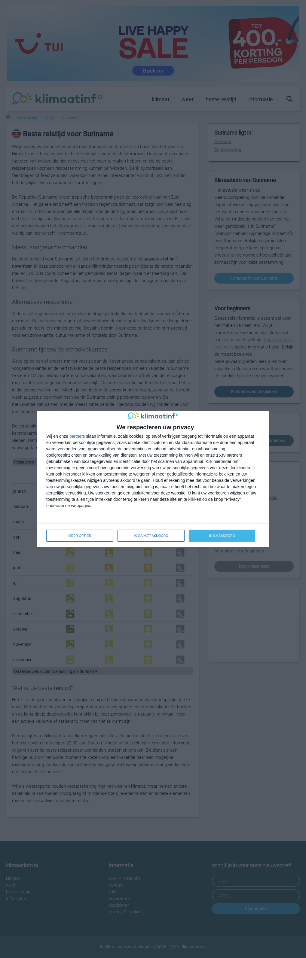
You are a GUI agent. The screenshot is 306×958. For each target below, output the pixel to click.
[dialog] (153, 479)
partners (77, 436)
